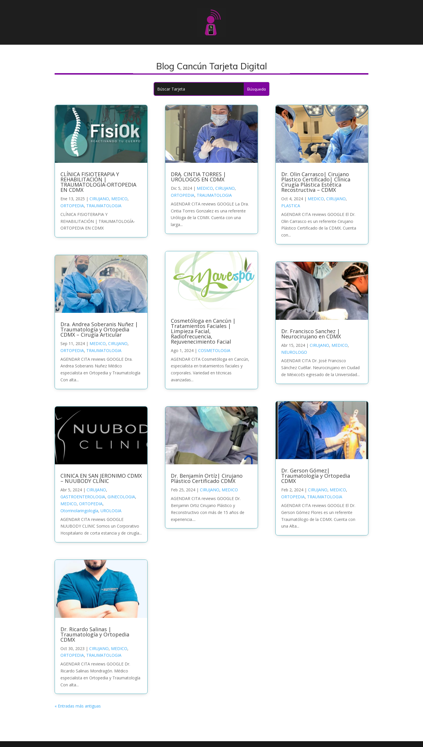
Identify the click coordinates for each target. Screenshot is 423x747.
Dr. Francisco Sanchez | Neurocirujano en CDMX (311, 334)
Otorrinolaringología (79, 510)
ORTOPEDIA (72, 205)
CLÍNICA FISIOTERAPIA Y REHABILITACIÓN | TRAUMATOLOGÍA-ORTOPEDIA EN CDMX (98, 182)
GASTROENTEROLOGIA (82, 496)
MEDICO (119, 198)
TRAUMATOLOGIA (103, 205)
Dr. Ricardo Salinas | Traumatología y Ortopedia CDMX (94, 634)
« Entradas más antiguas (78, 706)
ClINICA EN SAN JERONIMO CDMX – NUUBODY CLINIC (101, 478)
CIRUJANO (99, 198)
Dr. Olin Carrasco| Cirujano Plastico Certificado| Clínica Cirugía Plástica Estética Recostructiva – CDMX (315, 182)
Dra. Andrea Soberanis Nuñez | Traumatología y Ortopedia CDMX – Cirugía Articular (99, 329)
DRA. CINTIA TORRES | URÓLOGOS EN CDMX (198, 177)
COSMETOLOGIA (214, 350)
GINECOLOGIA (121, 496)
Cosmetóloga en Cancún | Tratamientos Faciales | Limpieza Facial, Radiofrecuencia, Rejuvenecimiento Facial (203, 331)
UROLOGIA (111, 510)
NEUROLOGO (294, 352)
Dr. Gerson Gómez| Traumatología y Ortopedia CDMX (315, 475)
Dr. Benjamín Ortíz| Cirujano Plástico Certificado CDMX (207, 478)
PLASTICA (290, 205)
